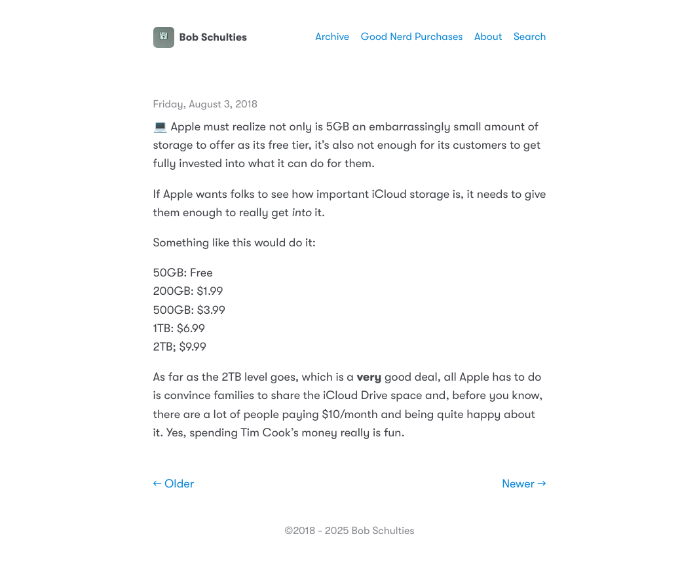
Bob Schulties (200, 37)
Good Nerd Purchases (412, 37)
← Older (174, 484)
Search (530, 37)
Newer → (524, 484)
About (488, 37)
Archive (332, 37)
